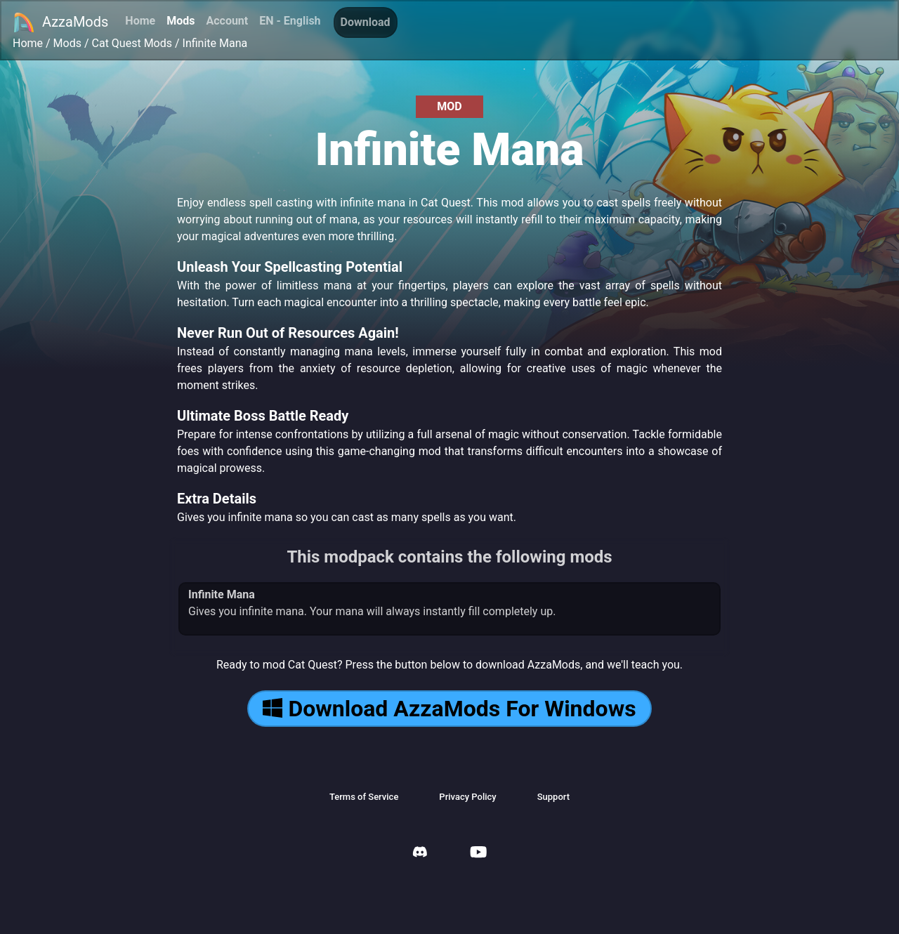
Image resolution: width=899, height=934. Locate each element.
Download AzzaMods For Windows (449, 708)
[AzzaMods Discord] (420, 853)
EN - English (289, 20)
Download (366, 22)
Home (140, 20)
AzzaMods (60, 22)
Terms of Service (363, 796)
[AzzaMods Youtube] (478, 853)
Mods (180, 20)
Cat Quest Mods (132, 43)
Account (227, 20)
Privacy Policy (467, 796)
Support (553, 796)
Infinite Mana (215, 43)
